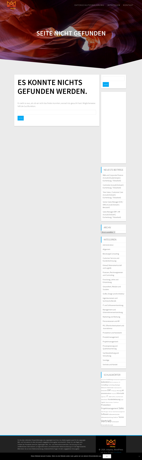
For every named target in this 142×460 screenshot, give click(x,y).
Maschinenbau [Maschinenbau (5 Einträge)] (109, 397)
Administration (108, 240)
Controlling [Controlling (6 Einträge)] (111, 380)
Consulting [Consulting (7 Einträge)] (104, 380)
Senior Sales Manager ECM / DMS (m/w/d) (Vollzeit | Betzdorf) (113, 200)
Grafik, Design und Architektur (113, 289)
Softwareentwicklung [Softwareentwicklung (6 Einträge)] (107, 412)
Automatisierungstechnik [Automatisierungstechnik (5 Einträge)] (119, 375)
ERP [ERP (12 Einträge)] (109, 385)
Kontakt (128, 5)
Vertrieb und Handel (110, 360)
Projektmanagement (110, 337)
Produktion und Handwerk (112, 328)
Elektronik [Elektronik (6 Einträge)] (104, 383)
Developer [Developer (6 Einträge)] (117, 380)
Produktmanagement (111, 332)
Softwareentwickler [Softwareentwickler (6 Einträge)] (114, 410)
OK (107, 456)
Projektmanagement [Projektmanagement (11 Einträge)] (109, 403)
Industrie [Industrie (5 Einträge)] (114, 389)
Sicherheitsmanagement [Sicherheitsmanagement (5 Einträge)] (119, 407)
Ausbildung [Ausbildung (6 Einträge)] (109, 375)
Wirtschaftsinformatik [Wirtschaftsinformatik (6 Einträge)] (107, 420)
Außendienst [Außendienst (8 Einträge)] (105, 377)
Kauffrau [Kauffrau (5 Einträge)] (113, 392)
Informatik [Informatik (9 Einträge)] (120, 388)
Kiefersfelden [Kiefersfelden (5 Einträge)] (104, 395)
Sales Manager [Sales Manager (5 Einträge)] (104, 407)
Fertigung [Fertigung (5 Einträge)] (113, 386)
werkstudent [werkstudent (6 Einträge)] (115, 417)
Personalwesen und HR (111, 316)
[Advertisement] (113, 123)
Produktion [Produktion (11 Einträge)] (106, 400)
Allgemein (106, 244)
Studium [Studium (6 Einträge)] (115, 412)
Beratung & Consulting (111, 249)
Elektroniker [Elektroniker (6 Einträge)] (110, 383)
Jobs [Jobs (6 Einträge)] (110, 392)
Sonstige (106, 355)
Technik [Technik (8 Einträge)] (121, 412)
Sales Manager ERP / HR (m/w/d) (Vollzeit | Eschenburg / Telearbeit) (112, 210)
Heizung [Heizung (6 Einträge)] (119, 386)
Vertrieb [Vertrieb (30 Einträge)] (106, 416)
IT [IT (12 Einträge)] (107, 391)
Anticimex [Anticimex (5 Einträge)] (103, 375)
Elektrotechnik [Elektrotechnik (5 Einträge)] (117, 383)
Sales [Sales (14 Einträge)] (121, 403)
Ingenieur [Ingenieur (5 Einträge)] (103, 392)
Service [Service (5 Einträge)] (110, 407)
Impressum (113, 5)
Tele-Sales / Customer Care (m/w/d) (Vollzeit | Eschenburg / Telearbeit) (113, 190)
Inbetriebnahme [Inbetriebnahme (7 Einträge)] (106, 389)
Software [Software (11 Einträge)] (105, 409)
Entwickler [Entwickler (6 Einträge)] (104, 386)
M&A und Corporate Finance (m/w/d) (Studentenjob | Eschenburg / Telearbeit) (113, 173)
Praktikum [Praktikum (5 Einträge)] (116, 397)
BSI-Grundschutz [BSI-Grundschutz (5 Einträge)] (114, 377)
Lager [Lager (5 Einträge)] (122, 395)
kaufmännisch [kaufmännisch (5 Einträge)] (119, 392)
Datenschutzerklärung (89, 5)
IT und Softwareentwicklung (113, 300)
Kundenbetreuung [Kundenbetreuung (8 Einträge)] (114, 395)
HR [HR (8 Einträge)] (123, 386)
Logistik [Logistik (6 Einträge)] (103, 397)
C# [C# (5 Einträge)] (119, 377)
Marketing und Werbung (111, 312)
